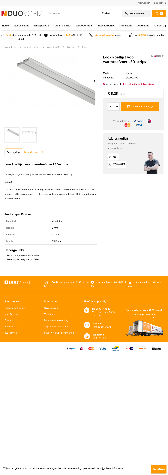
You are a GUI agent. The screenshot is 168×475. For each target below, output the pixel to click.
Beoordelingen (34, 152)
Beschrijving (13, 152)
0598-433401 (117, 164)
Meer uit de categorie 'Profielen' (22, 260)
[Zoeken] (106, 13)
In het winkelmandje (139, 107)
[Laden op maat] (62, 25)
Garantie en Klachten (15, 308)
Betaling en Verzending (56, 320)
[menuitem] (144, 3)
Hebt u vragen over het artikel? (21, 256)
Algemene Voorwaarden (56, 327)
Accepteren (158, 469)
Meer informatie (114, 468)
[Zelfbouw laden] (84, 25)
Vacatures (49, 314)
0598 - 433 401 (103, 309)
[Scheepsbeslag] (42, 25)
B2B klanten (160, 3)
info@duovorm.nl (102, 327)
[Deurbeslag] (143, 25)
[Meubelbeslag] (21, 25)
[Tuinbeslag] (160, 25)
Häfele (129, 73)
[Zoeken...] (71, 13)
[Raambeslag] (126, 25)
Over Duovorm (51, 308)
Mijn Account (11, 314)
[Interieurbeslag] (106, 25)
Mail (113, 157)
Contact (8, 320)
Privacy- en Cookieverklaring (59, 333)
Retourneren (10, 327)
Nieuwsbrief (144, 3)
